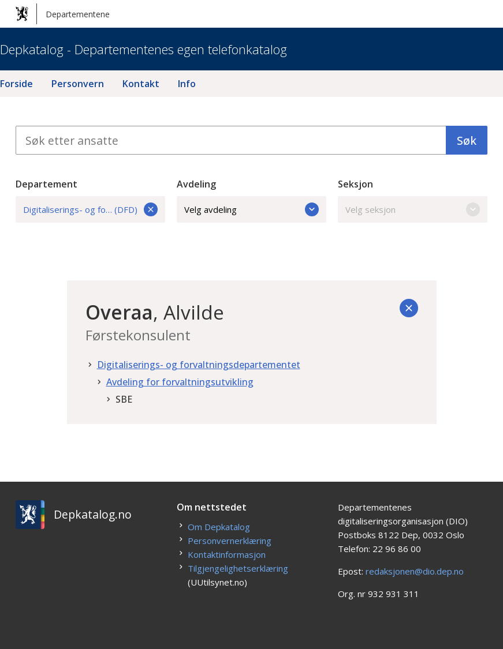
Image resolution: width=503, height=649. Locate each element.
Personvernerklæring (229, 540)
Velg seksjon (412, 209)
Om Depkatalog (219, 526)
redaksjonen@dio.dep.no (415, 571)
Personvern (77, 83)
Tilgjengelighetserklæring (238, 568)
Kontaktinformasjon (227, 554)
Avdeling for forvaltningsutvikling (180, 382)
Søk (466, 140)
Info (187, 83)
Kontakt (140, 83)
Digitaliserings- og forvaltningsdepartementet (198, 364)
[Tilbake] (409, 308)
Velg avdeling (251, 209)
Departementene (63, 13)
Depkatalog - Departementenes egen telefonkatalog (143, 49)
